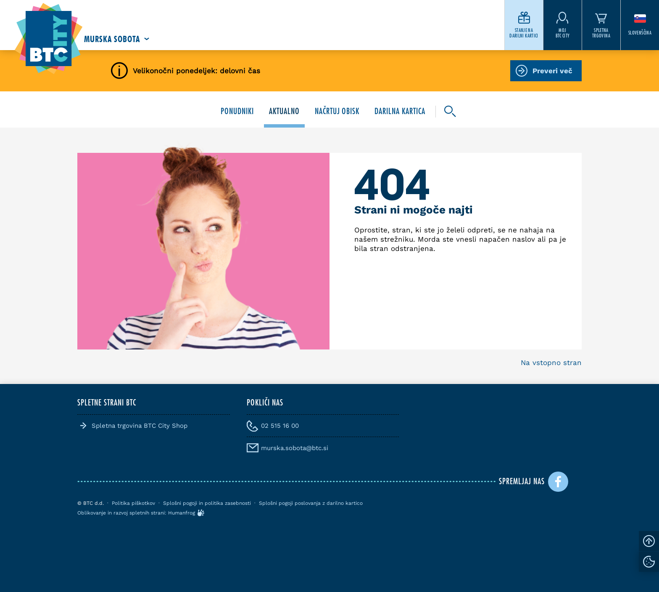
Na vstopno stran (551, 362)
